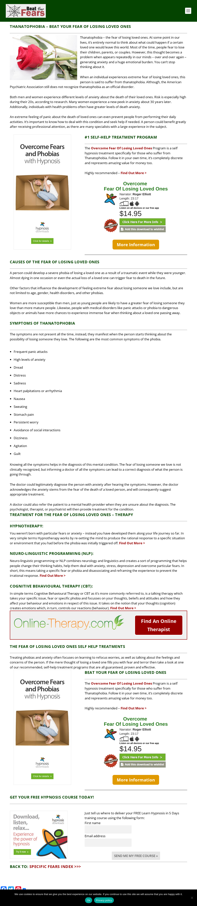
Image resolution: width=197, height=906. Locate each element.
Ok (88, 900)
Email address (95, 830)
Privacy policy (104, 900)
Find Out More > (134, 167)
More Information (136, 239)
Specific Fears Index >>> (55, 861)
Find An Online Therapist (158, 619)
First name (93, 817)
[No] (191, 898)
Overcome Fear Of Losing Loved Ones (121, 142)
